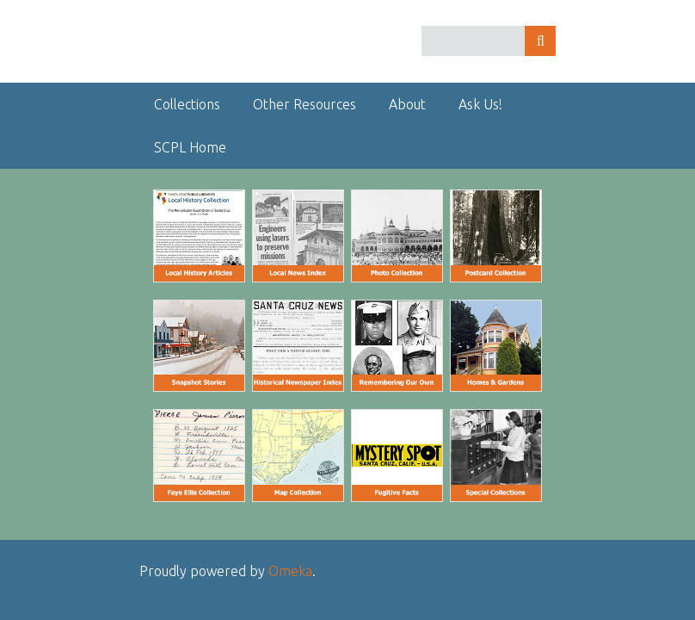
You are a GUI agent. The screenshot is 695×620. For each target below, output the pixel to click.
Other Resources (304, 104)
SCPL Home (190, 147)
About (407, 104)
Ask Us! (480, 104)
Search (540, 41)
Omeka (290, 571)
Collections (187, 104)
